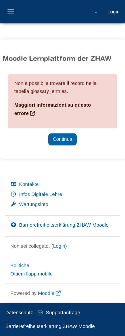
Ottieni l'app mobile (31, 273)
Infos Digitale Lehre (36, 194)
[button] (95, 11)
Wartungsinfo (29, 204)
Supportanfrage (58, 312)
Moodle (46, 293)
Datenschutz (19, 312)
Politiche (19, 265)
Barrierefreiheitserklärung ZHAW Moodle (59, 225)
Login (113, 11)
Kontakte (24, 184)
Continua (62, 139)
